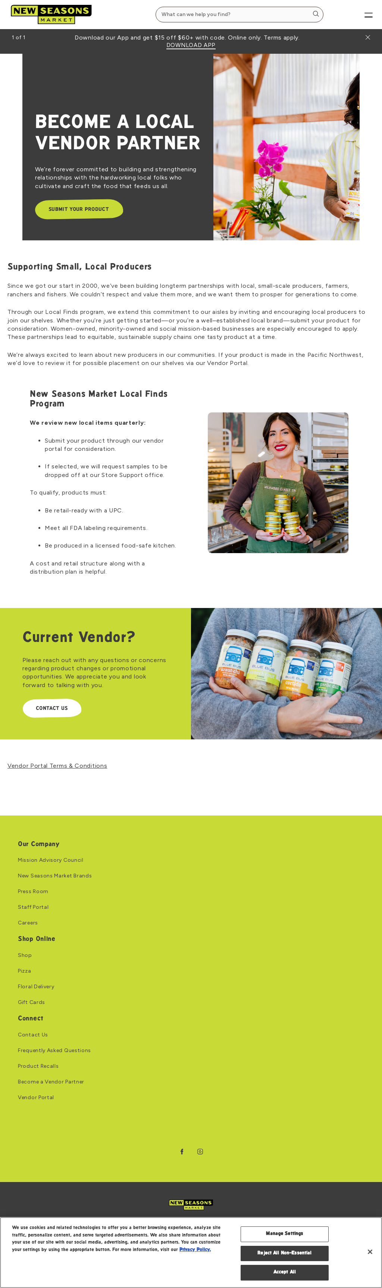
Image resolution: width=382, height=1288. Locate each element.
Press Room (33, 892)
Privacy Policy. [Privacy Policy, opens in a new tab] (195, 1250)
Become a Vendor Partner (51, 1082)
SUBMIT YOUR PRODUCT (78, 209)
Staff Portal (33, 907)
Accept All (284, 1272)
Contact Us (33, 1035)
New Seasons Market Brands (55, 876)
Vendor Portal (36, 1098)
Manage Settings (284, 1234)
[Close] (370, 1252)
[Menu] (362, 14)
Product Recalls (38, 1066)
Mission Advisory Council (51, 860)
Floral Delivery (36, 987)
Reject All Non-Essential (284, 1253)
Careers (28, 923)
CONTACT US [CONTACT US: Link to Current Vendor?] (52, 708)
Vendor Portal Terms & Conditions (57, 765)
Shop (25, 955)
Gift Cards (31, 1002)
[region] (191, 1252)
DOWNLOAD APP (191, 45)
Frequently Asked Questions (54, 1051)
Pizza (24, 971)
